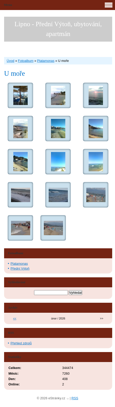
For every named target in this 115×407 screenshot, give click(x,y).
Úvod (10, 61)
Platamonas (46, 61)
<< (14, 318)
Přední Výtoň (20, 268)
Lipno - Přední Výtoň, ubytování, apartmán (58, 28)
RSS (74, 398)
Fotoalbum (25, 61)
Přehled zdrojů (21, 343)
